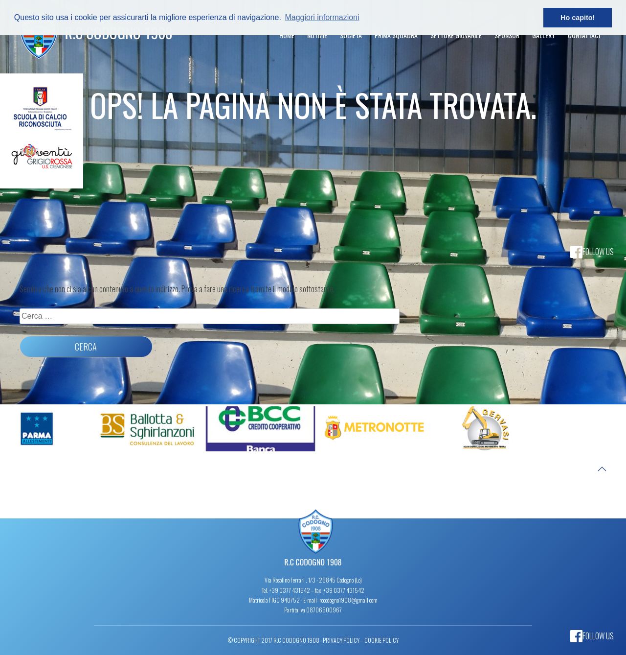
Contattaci (584, 35)
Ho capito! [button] (577, 18)
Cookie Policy (381, 640)
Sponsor (506, 35)
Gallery (543, 35)
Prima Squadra (396, 35)
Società (351, 35)
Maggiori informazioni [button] (322, 17)
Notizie (317, 35)
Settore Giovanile (456, 35)
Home (286, 35)
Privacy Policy (341, 640)
